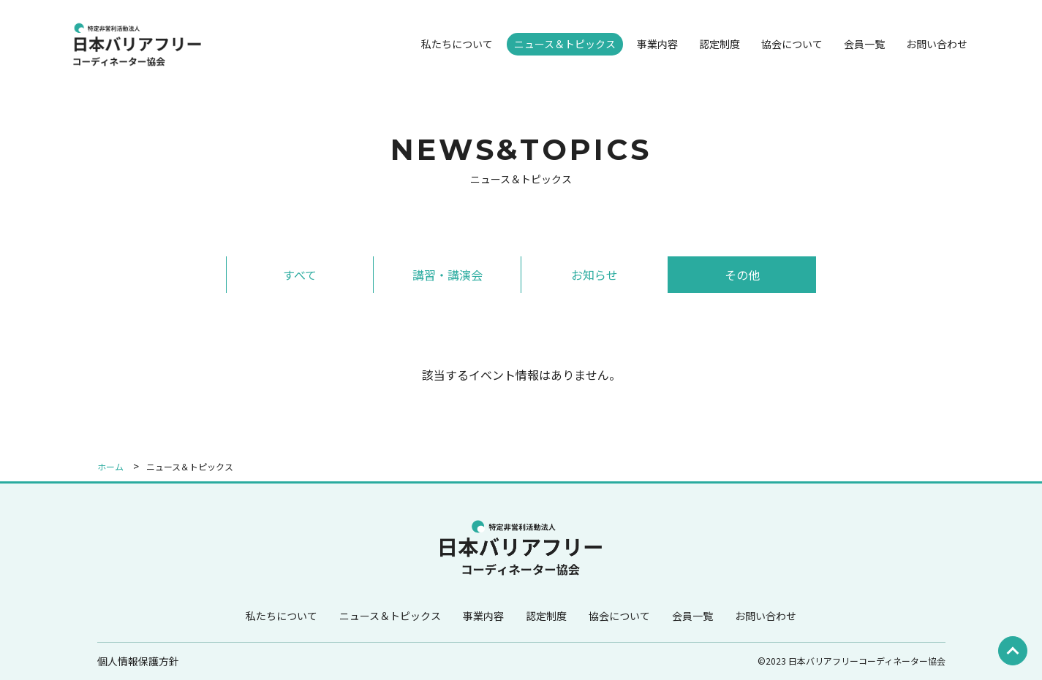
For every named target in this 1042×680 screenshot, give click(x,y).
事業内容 (657, 44)
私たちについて (457, 44)
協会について (792, 44)
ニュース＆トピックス (565, 44)
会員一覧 (864, 44)
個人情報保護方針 (138, 661)
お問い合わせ (936, 44)
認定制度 (719, 44)
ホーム (110, 466)
